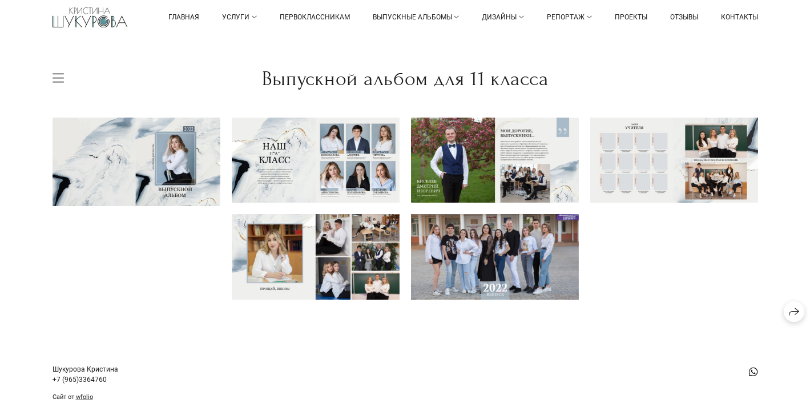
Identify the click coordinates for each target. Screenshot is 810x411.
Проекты (631, 17)
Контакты (739, 17)
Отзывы (684, 17)
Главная (183, 17)
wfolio (84, 397)
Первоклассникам (315, 17)
